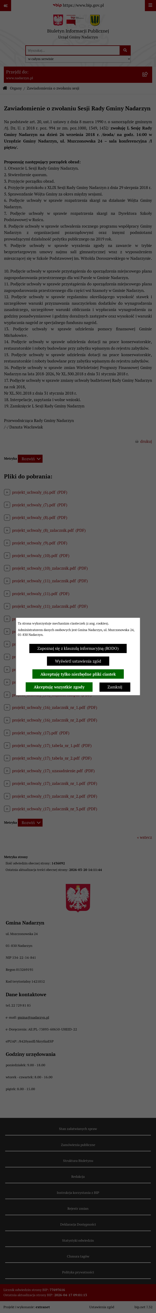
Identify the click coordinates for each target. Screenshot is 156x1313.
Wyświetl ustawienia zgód (78, 661)
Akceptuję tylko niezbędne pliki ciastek (78, 674)
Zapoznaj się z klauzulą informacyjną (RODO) (78, 648)
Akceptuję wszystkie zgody (59, 687)
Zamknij (115, 687)
